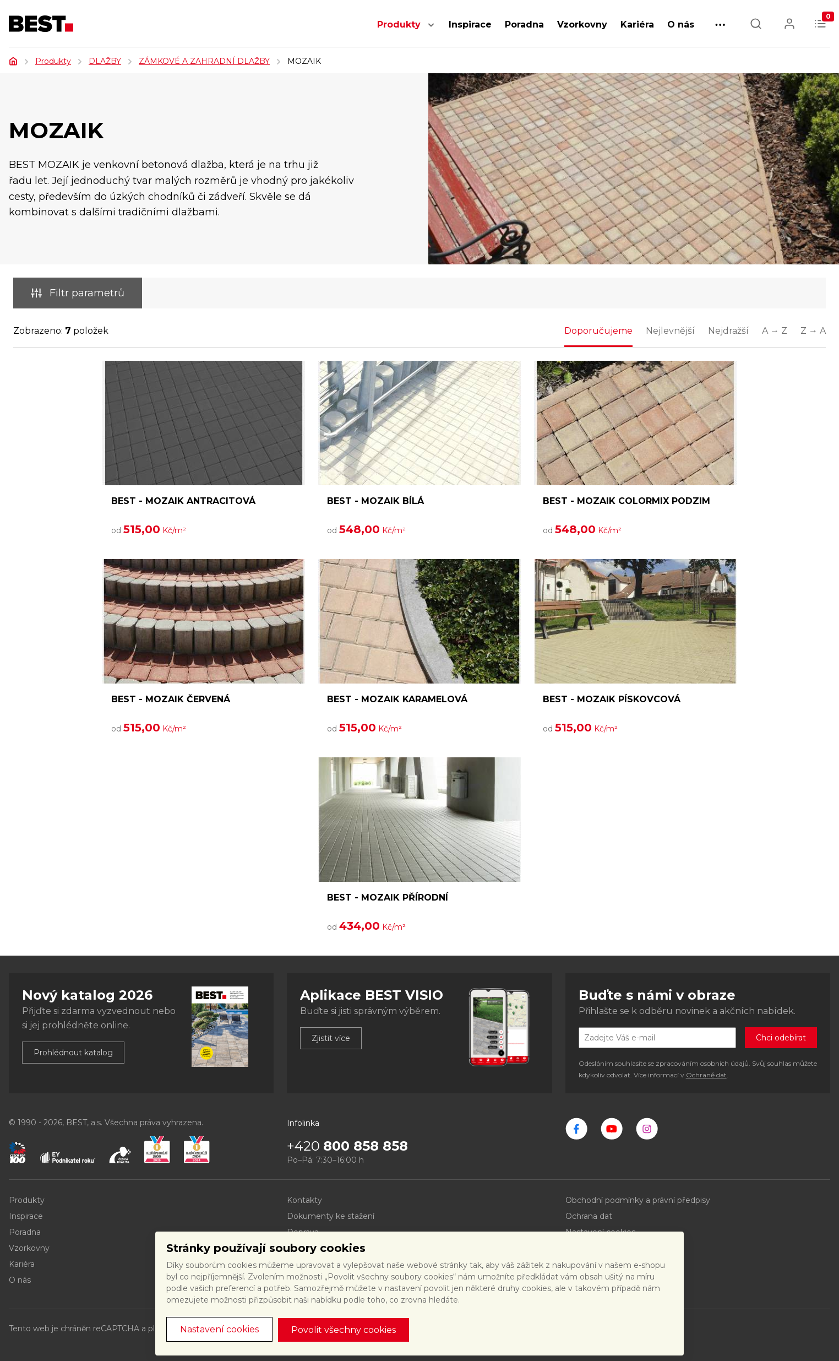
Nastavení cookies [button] (219, 1329)
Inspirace (470, 24)
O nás (680, 24)
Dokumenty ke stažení (330, 1216)
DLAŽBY (105, 61)
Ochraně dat (706, 1075)
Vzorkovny (582, 24)
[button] (431, 30)
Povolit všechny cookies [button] (343, 1330)
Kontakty (304, 1200)
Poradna (524, 24)
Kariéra (637, 24)
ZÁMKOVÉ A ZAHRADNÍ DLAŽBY (204, 61)
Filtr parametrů (77, 293)
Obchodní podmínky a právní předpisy (637, 1200)
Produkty (399, 24)
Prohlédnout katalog (73, 1053)
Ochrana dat (588, 1216)
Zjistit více (331, 1038)
